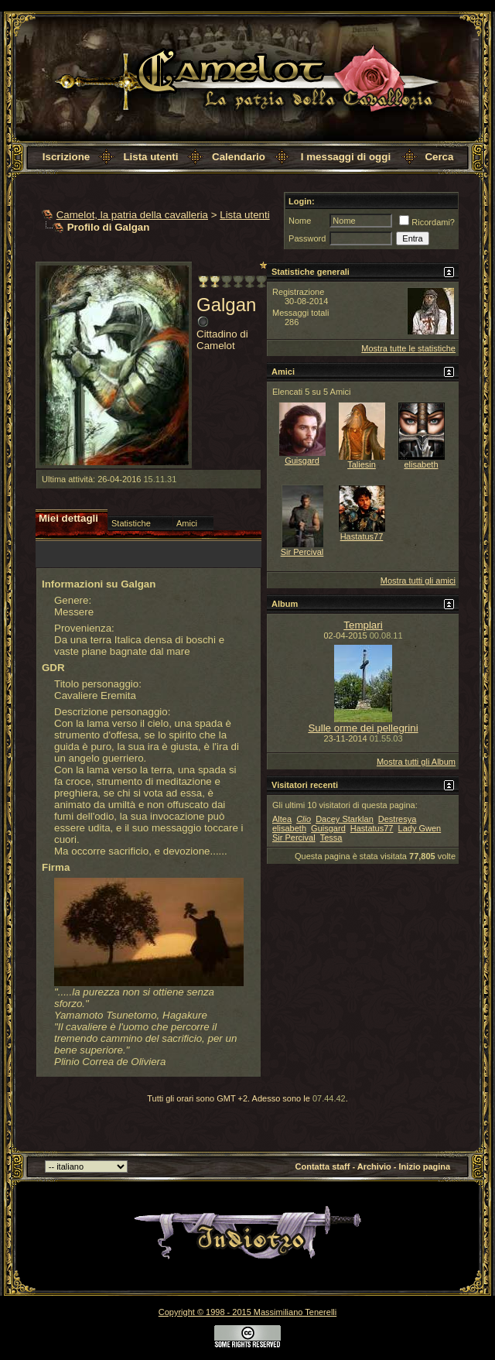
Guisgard (302, 460)
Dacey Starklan (345, 819)
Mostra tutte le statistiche (408, 348)
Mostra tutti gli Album (416, 761)
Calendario (238, 157)
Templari (362, 625)
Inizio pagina (425, 1166)
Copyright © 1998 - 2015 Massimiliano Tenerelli (247, 1312)
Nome (299, 220)
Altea (282, 819)
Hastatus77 (362, 536)
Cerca (439, 157)
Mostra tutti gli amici (418, 580)
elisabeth (421, 464)
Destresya (397, 819)
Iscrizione (66, 157)
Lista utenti (150, 157)
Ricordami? (427, 222)
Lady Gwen (420, 828)
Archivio (374, 1166)
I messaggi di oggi (346, 157)
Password (307, 238)
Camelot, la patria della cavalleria (132, 215)
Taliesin (361, 464)
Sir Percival (302, 552)
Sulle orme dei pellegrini (363, 728)
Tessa (331, 837)
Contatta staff (322, 1166)
